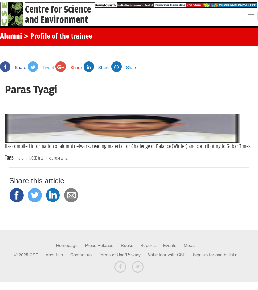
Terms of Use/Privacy (120, 254)
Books (127, 245)
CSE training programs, (49, 158)
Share (13, 67)
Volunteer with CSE (167, 254)
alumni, (24, 158)
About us (54, 254)
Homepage (67, 245)
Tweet (41, 67)
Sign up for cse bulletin (215, 254)
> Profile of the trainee (58, 36)
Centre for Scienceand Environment (58, 14)
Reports (148, 245)
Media (190, 245)
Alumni (11, 36)
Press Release (99, 245)
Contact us (81, 254)
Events (169, 245)
